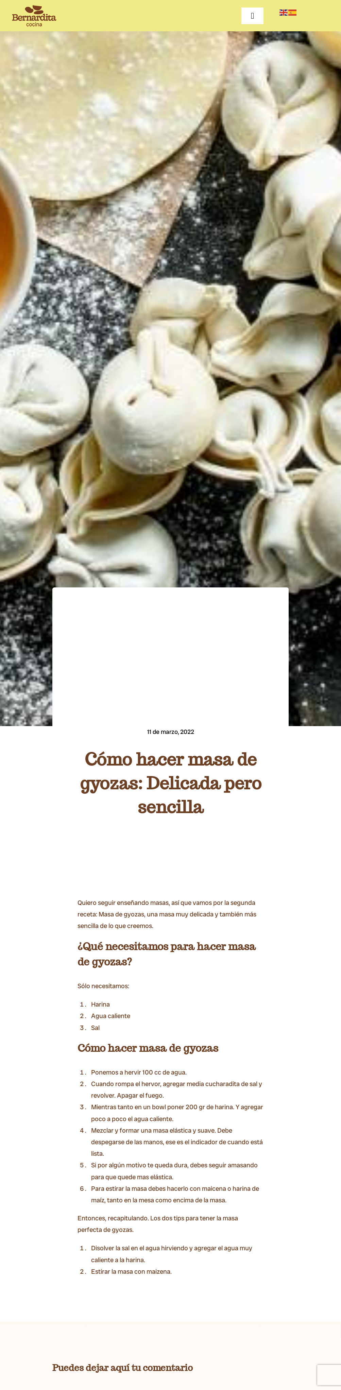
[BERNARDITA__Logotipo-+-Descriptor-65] (34, 8)
